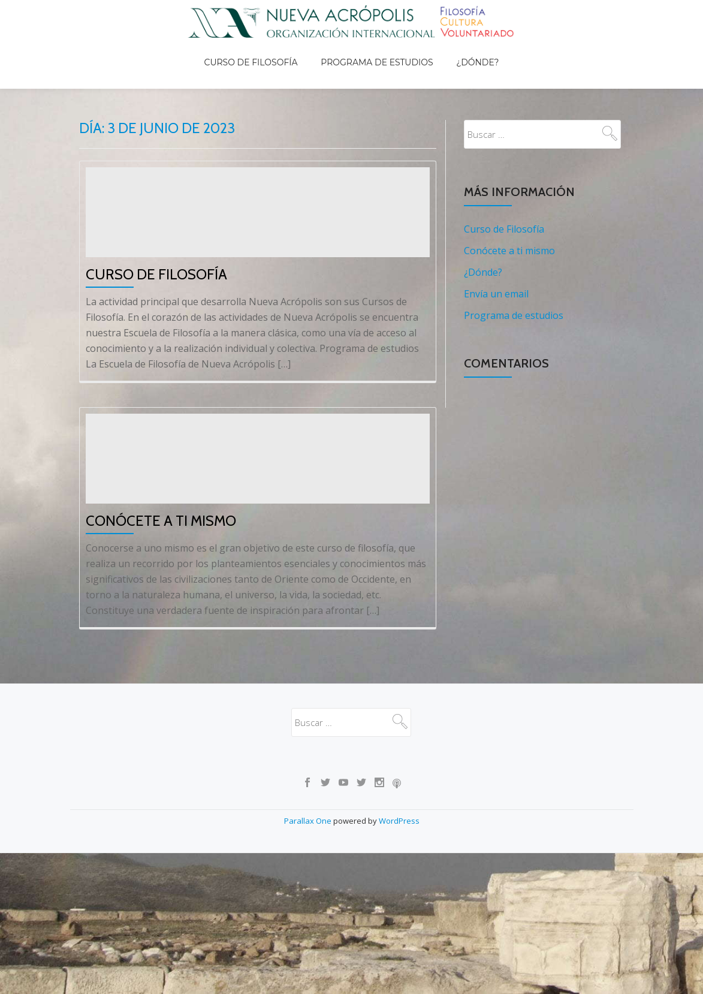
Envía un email (496, 268)
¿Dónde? (466, 50)
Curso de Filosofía (262, 50)
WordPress (399, 936)
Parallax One (308, 936)
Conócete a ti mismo (161, 636)
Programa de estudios (377, 50)
